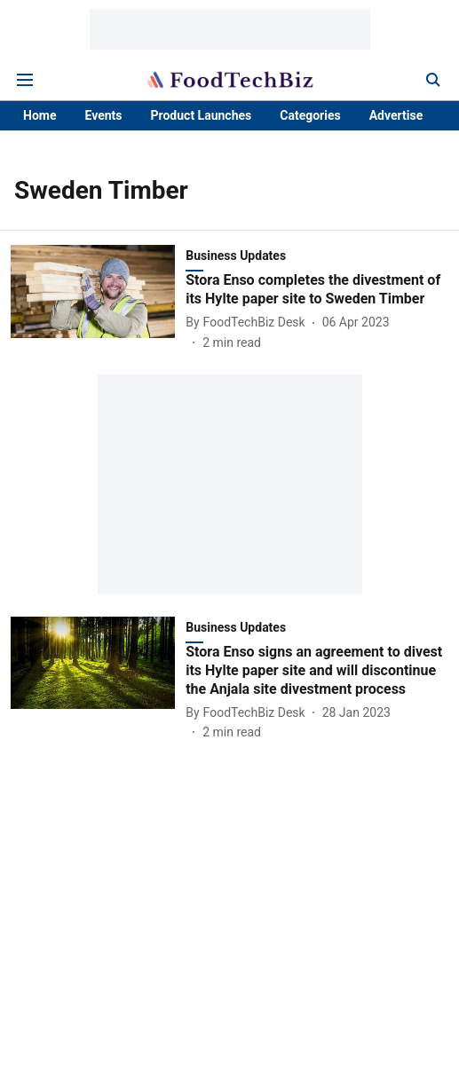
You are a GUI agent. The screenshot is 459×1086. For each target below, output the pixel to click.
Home (39, 115)
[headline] (317, 290)
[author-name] (249, 322)
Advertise (396, 115)
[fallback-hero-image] (98, 298)
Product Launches (201, 115)
